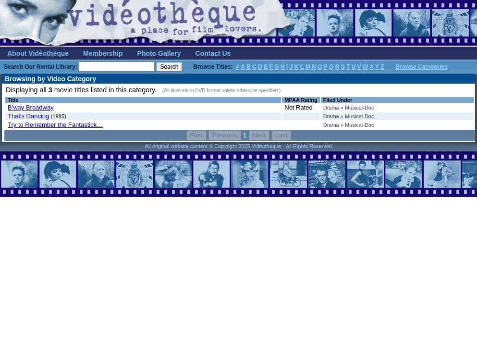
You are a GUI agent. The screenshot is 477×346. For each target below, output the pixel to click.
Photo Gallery (159, 53)
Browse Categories (421, 66)
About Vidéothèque (38, 53)
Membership (102, 53)
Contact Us (213, 53)
